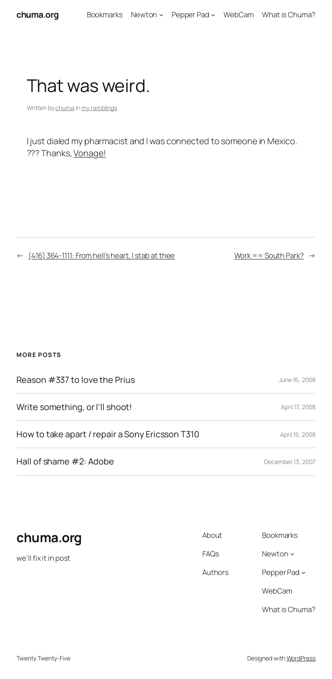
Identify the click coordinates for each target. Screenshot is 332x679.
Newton (144, 14)
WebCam (238, 14)
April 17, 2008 (298, 407)
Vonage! (89, 153)
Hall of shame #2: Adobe (65, 461)
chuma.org (37, 14)
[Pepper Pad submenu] (213, 15)
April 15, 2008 (298, 434)
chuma (64, 108)
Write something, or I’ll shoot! (74, 407)
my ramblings (99, 108)
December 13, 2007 (289, 462)
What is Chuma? (289, 14)
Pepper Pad (190, 14)
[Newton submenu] (161, 15)
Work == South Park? (269, 255)
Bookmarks (105, 14)
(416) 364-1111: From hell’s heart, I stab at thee (101, 255)
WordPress (301, 658)
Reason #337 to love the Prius (75, 380)
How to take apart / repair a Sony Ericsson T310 (107, 434)
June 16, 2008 (297, 380)
